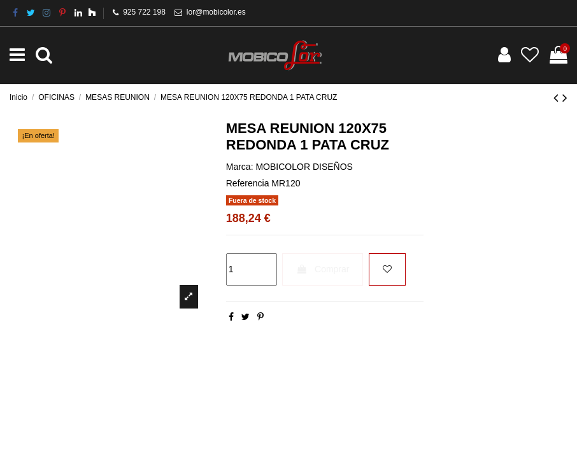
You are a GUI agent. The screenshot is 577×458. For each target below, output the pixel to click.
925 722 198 (144, 12)
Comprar (322, 269)
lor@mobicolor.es (216, 12)
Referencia (247, 183)
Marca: (239, 167)
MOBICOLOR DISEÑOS (303, 167)
